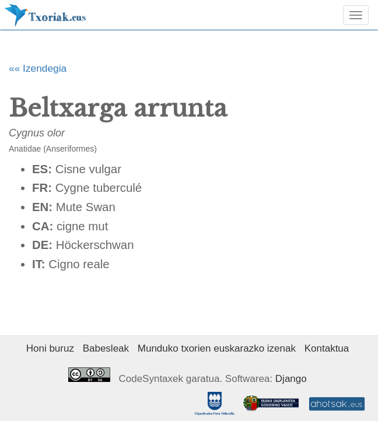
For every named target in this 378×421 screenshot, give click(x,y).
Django (291, 378)
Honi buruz (50, 348)
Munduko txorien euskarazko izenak (217, 348)
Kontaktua (326, 348)
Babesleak (106, 348)
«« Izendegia (37, 68)
